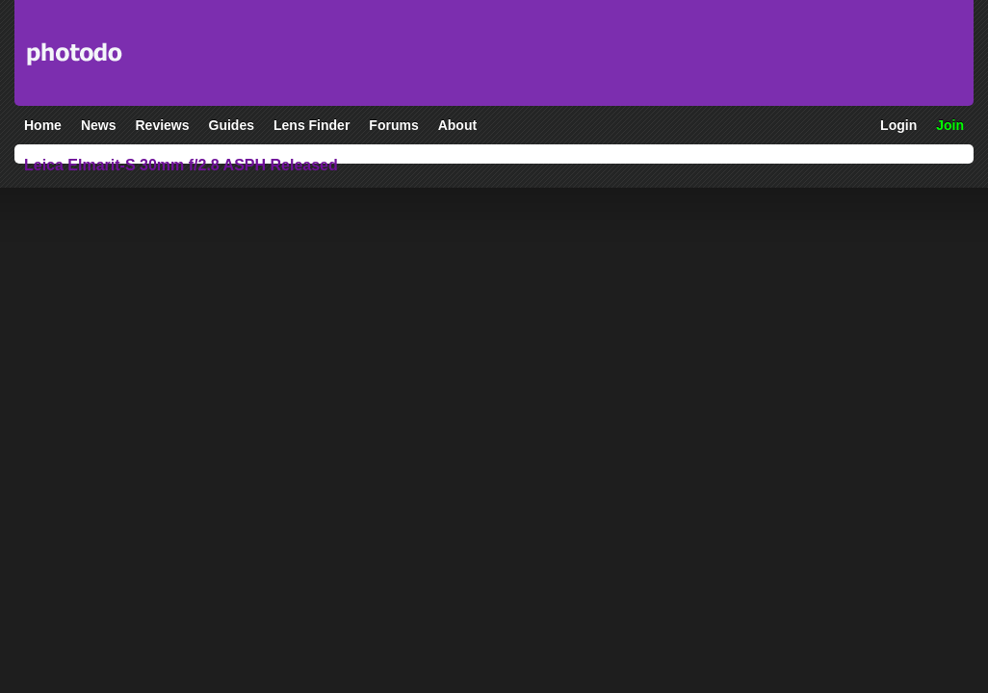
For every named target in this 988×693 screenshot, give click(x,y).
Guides (231, 125)
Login (898, 125)
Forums (393, 125)
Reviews (162, 125)
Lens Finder (311, 125)
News (99, 125)
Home (43, 125)
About (457, 125)
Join (950, 125)
